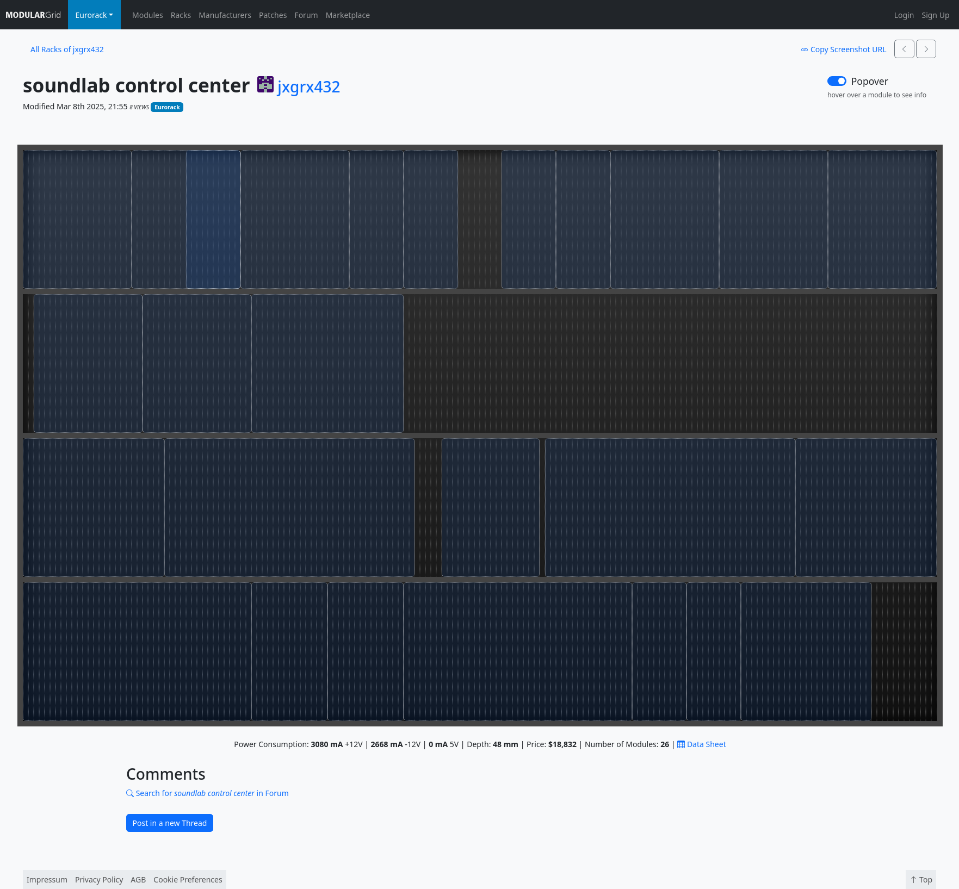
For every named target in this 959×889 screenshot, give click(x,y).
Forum (306, 15)
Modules (147, 15)
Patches (273, 15)
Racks (181, 15)
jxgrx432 (308, 87)
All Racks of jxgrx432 (67, 49)
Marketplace (348, 15)
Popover (869, 81)
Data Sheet (701, 744)
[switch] (836, 81)
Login (904, 15)
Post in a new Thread (170, 823)
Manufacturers (225, 15)
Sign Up (935, 15)
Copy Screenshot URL (843, 49)
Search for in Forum (207, 793)
